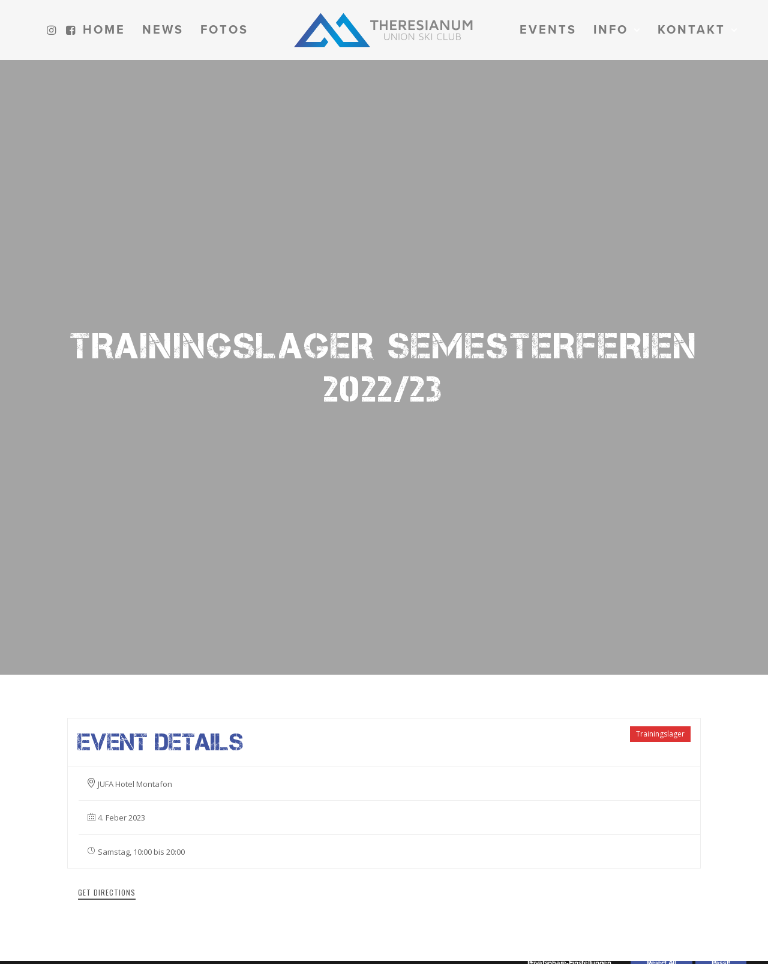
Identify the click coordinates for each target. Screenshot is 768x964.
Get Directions (107, 787)
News (163, 30)
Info (617, 30)
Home (104, 30)
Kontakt (698, 30)
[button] (53, 30)
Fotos (224, 30)
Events (548, 30)
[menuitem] (53, 30)
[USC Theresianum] (384, 30)
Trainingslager (660, 629)
